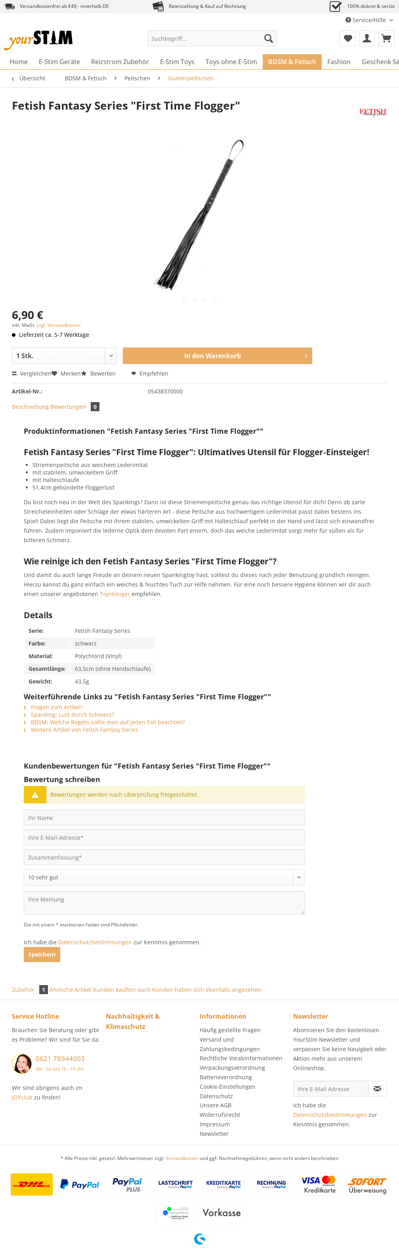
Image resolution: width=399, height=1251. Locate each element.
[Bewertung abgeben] (164, 877)
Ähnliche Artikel (71, 989)
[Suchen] (268, 38)
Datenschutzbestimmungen (95, 942)
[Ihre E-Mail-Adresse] (164, 837)
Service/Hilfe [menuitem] (367, 20)
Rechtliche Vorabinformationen (241, 1058)
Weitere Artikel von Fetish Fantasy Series (81, 729)
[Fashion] (339, 61)
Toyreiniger (115, 594)
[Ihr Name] (164, 818)
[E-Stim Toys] (177, 61)
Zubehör (31, 989)
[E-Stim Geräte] (59, 61)
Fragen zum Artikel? (53, 707)
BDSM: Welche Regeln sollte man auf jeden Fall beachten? (104, 722)
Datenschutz (216, 1096)
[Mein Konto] (367, 38)
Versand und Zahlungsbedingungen (230, 1044)
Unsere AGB (215, 1105)
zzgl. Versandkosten (58, 325)
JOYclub (22, 1097)
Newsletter (214, 1133)
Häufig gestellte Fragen (230, 1030)
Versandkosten (182, 1158)
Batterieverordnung (226, 1077)
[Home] (18, 61)
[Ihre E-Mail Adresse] (330, 1089)
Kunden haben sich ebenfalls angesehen (206, 989)
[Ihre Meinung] (164, 903)
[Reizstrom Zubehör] (120, 61)
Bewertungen (74, 406)
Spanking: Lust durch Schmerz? (69, 714)
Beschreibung (30, 406)
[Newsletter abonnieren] (377, 1089)
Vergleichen (32, 373)
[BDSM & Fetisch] (292, 61)
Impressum (215, 1124)
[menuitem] (212, 42)
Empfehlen (149, 373)
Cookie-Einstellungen (228, 1086)
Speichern (42, 954)
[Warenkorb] (386, 38)
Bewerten (99, 373)
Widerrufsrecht (220, 1114)
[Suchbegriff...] (212, 38)
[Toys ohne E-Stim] (231, 61)
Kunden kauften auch (122, 989)
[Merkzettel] (347, 38)
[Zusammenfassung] (164, 857)
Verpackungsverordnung (232, 1067)
